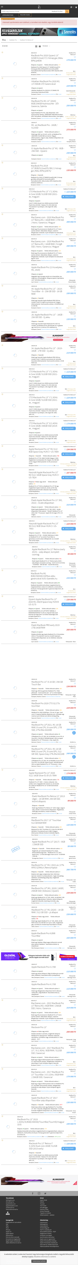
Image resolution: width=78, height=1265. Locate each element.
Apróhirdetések (7, 15)
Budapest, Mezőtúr (36, 677)
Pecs (32, 816)
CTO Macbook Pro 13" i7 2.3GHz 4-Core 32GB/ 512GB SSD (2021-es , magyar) (43, 400)
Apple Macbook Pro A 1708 (43, 948)
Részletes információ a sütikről (45, 1257)
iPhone (8, 1210)
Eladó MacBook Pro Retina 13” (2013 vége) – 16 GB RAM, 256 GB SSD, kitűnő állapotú (48, 779)
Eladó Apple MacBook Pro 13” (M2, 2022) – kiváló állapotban (46, 501)
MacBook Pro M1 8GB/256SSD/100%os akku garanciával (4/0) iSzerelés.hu (44, 576)
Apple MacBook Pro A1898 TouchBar (43, 915)
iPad (7, 1207)
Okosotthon (9, 1216)
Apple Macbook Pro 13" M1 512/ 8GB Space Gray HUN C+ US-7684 (44, 450)
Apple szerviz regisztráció (47, 1220)
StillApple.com (10, 1181)
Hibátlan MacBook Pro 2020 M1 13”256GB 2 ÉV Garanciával (45, 82)
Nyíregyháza (35, 839)
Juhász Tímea (72, 794)
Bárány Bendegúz (71, 884)
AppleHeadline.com (12, 1186)
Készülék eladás (25, 15)
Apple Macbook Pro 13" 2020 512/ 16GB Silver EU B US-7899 (43, 755)
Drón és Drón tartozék (12, 1218)
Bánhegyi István (72, 929)
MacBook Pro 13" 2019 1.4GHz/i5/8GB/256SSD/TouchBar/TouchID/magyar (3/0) (40, 1103)
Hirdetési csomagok (46, 1216)
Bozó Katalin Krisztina (72, 566)
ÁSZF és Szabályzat (45, 1210)
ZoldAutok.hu (10, 1188)
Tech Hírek (43, 1186)
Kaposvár (33, 699)
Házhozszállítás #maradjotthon (49, 1227)
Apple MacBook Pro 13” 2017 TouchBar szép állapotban (44, 1080)
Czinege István (72, 907)
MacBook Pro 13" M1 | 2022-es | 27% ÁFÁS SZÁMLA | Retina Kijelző (47, 847)
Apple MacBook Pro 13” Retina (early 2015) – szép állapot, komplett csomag (48, 552)
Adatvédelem (44, 1207)
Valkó (32, 907)
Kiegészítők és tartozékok (13, 1203)
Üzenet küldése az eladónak (48, 74)
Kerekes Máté (72, 699)
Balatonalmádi (35, 862)
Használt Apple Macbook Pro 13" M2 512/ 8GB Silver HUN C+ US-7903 (43, 526)
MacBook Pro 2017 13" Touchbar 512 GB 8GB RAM (46, 802)
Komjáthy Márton (71, 142)
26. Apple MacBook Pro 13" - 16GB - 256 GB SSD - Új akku (47, 316)
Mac (7, 1205)
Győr (32, 282)
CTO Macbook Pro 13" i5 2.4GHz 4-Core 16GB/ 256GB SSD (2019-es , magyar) (43, 426)
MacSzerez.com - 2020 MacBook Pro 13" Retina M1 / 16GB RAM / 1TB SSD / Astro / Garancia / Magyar (47, 220)
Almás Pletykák (44, 1192)
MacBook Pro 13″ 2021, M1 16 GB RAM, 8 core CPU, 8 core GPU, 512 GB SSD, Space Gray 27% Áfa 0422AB (47, 732)
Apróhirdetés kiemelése (47, 1218)
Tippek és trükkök (45, 1194)
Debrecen (33, 517)
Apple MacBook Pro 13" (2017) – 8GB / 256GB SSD (48, 823)
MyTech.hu (73, 723)
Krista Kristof (74, 1092)
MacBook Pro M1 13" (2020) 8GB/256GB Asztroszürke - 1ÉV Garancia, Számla (45, 104)
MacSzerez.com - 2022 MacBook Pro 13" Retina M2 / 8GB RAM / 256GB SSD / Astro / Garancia (47, 987)
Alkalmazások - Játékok (47, 1196)
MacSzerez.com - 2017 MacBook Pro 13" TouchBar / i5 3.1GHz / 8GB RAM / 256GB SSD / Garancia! (47, 1055)
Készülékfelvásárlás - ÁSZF (48, 1212)
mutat (59, 74)
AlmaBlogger (44, 1188)
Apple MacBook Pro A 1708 (43, 965)
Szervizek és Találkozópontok (49, 1225)
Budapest (33, 74)
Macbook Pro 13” (39, 1008)
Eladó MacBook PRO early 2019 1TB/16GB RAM (45, 626)
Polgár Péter (74, 676)
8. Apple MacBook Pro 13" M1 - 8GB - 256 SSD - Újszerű (47, 150)
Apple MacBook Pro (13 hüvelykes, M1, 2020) (46, 268)
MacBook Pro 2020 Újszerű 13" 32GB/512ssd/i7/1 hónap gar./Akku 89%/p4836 (47, 58)
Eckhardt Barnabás (71, 816)
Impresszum (44, 1203)
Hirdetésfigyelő (44, 1208)
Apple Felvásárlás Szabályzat (48, 1223)
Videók (42, 1183)
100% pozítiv (57, 1117)
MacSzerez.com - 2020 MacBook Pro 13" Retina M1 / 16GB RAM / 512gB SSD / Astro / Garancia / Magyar (47, 244)
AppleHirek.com (11, 1185)
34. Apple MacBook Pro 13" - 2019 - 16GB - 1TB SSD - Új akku (47, 349)
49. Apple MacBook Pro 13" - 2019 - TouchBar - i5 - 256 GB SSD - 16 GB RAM (47, 291)
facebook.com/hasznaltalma (14, 1236)
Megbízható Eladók (45, 1214)
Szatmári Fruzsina (71, 517)
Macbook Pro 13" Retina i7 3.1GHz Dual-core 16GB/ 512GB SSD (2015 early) (43, 1127)
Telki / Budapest (35, 929)
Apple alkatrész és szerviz (13, 1223)
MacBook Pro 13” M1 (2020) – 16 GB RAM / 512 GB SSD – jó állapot (47, 892)
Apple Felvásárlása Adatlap (48, 1222)
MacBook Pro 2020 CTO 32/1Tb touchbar (45, 685)
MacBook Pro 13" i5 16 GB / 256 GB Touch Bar (47, 664)
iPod (7, 1208)
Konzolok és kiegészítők (13, 1220)
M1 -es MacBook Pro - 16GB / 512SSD (44, 126)
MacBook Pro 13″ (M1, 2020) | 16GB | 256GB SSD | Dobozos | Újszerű (47, 870)
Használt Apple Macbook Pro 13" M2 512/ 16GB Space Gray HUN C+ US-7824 (44, 475)
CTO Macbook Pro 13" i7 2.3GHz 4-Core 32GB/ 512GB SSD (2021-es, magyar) (43, 194)
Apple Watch (10, 1214)
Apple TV (8, 1212)
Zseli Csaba (74, 861)
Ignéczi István (72, 839)
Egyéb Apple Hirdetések (13, 1222)
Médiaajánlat (44, 1205)
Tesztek (42, 1185)
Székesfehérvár (35, 1093)
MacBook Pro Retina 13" (58, 11)
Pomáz (33, 884)
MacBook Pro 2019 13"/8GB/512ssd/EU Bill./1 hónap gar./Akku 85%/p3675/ (46, 168)
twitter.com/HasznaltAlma (14, 1240)
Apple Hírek (43, 1181)
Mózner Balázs (72, 282)
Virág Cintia (74, 1021)
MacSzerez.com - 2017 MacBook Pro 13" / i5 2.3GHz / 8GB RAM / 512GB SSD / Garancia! (47, 1031)
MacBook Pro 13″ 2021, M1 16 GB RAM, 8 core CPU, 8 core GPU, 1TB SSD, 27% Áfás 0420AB (46, 708)
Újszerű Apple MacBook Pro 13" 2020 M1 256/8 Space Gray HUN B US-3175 (44, 602)
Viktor (74, 642)
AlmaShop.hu (10, 1183)
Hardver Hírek (44, 1190)
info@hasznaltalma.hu (13, 1244)
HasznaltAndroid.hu (12, 1190)
